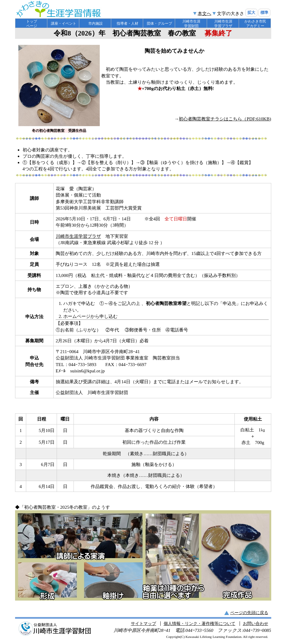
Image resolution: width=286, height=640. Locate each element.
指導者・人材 (127, 23)
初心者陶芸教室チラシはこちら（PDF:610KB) (225, 118)
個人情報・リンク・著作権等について (199, 623)
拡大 (251, 12)
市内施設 (95, 23)
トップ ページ (31, 23)
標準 (264, 12)
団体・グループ (159, 23)
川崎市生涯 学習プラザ (223, 23)
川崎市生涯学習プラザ (78, 236)
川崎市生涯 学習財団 (191, 23)
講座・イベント (63, 23)
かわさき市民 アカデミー (255, 23)
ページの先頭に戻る (249, 612)
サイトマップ (143, 623)
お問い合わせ (255, 623)
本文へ (204, 13)
